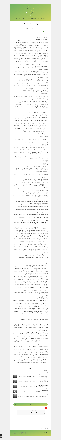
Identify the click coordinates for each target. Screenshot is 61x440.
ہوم (30, 404)
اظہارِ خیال (19, 18)
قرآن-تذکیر (39, 18)
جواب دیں (44, 413)
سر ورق (44, 18)
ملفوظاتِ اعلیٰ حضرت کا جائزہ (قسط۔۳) (44, 380)
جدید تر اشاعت (15, 404)
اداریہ (41, 18)
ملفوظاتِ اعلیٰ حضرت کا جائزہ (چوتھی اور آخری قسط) (43, 395)
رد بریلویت (31, 25)
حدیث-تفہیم (35, 18)
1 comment (26, 25)
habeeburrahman (42, 410)
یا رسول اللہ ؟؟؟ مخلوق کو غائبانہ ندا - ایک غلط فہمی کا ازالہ (43, 375)
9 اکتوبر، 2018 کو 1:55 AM (35, 410)
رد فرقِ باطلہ (32, 18)
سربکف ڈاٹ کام (17, 433)
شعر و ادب (26, 18)
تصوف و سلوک (22, 18)
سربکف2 (29, 25)
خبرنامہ (16, 18)
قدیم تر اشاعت (46, 404)
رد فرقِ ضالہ (29, 18)
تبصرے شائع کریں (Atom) (41, 429)
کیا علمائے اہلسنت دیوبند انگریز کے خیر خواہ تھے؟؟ (30, 24)
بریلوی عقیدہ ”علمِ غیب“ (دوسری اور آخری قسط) (43, 385)
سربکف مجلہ (20, 432)
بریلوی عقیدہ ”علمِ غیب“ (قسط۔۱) (44, 390)
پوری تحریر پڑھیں (46, 378)
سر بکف (30, 12)
